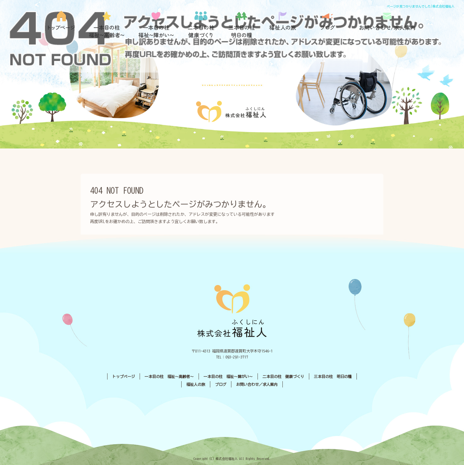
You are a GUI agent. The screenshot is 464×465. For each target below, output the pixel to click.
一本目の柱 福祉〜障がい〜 (151, 25)
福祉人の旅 (285, 25)
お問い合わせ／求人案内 (387, 25)
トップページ (61, 25)
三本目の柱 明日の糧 (241, 25)
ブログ (330, 25)
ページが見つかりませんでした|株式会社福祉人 (421, 6)
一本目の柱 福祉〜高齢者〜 (103, 25)
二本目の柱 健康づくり (197, 25)
